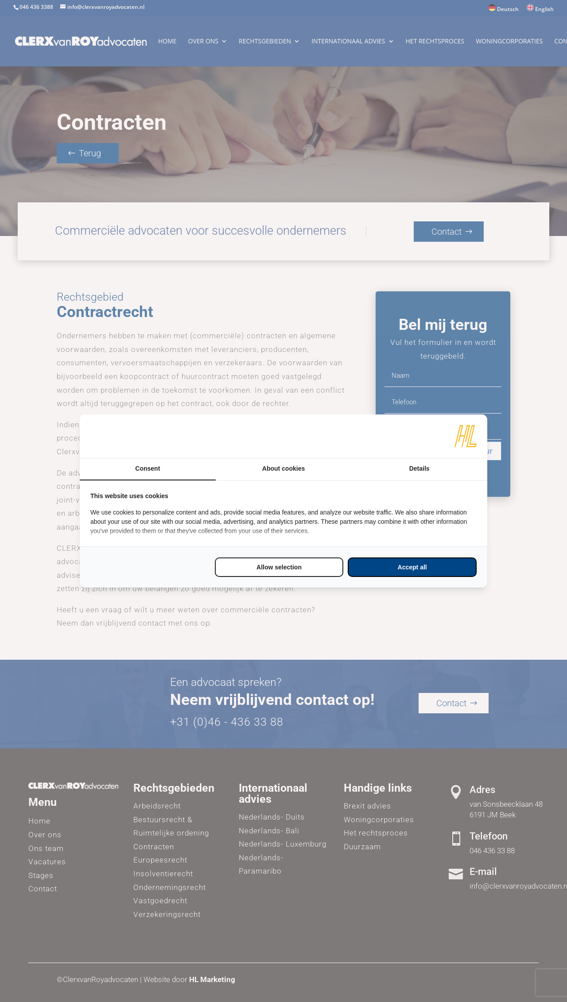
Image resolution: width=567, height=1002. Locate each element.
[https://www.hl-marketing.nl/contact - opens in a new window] (465, 436)
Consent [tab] (147, 468)
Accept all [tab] (412, 567)
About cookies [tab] (283, 468)
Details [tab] (419, 468)
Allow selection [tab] (279, 567)
